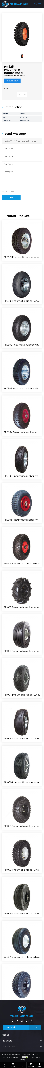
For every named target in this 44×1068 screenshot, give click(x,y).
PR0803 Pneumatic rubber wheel (22, 554)
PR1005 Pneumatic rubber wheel (22, 904)
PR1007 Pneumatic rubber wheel (22, 992)
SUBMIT (35, 1027)
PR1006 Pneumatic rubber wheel (22, 948)
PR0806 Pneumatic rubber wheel (23, 686)
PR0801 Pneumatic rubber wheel (22, 467)
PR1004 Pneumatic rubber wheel (22, 861)
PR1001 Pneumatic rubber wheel (22, 729)
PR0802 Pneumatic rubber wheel (22, 511)
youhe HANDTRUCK (19, 4)
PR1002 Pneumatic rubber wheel (22, 773)
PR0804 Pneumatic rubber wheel (23, 598)
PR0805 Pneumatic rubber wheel (22, 642)
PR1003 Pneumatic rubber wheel (22, 817)
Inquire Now (12, 80)
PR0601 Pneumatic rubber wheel (22, 423)
